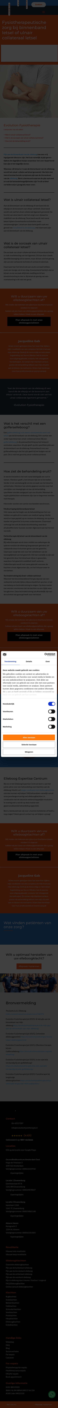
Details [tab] (29, 661)
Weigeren (29, 752)
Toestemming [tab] (10, 661)
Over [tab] (48, 661)
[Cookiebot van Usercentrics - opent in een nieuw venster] (44, 654)
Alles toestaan (29, 737)
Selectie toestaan (29, 745)
